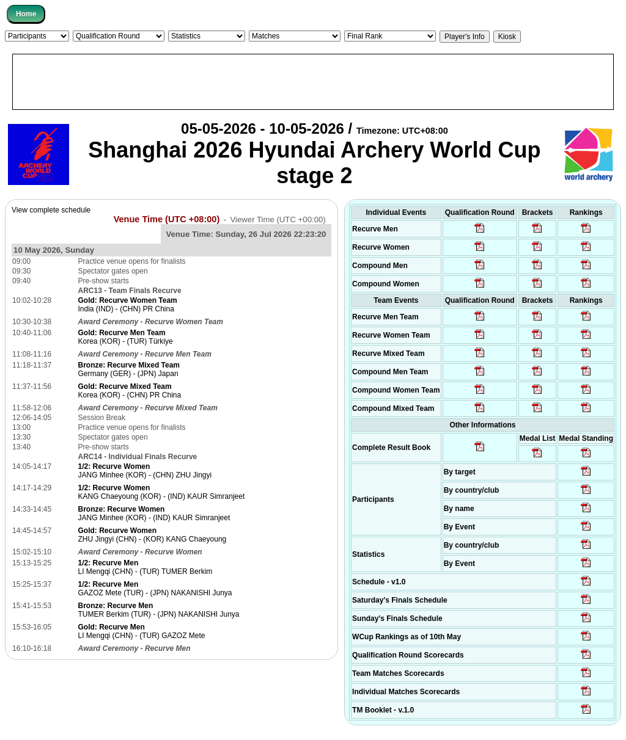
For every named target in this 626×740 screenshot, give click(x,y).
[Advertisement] (313, 81)
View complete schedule (51, 210)
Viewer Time (277, 219)
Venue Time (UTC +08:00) (167, 219)
